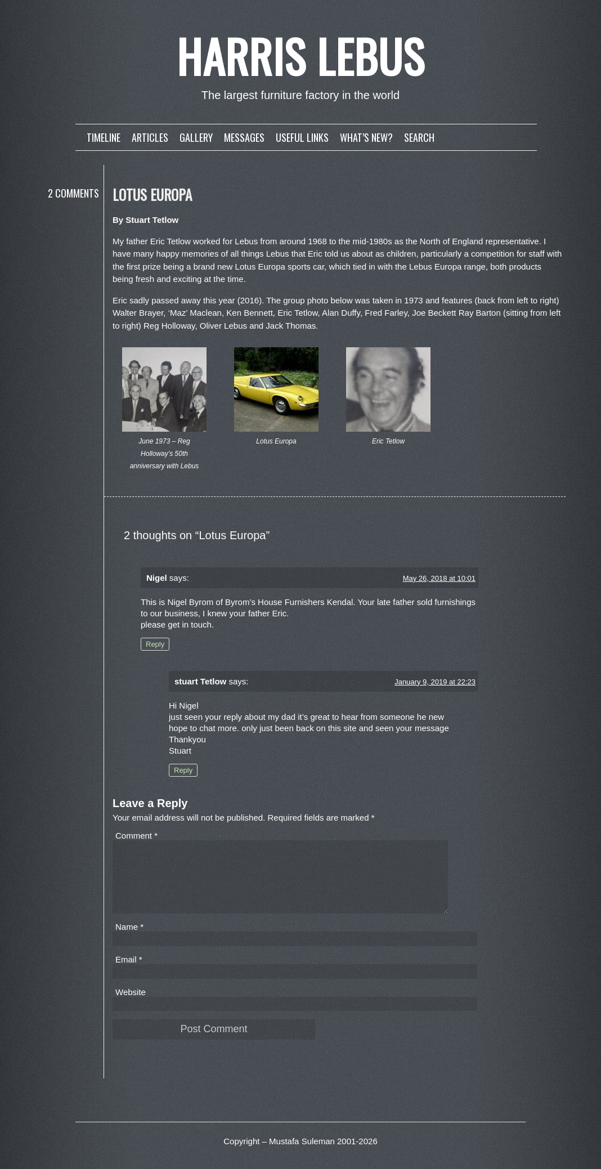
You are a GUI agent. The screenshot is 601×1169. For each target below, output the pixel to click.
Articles (150, 137)
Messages (244, 137)
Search (419, 137)
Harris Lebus (301, 56)
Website (130, 1005)
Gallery (196, 137)
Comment (136, 835)
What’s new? (366, 137)
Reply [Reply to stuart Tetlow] (183, 770)
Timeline (103, 137)
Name (129, 940)
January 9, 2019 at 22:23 (435, 682)
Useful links (302, 137)
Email (128, 973)
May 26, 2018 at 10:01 (439, 578)
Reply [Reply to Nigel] (155, 644)
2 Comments (73, 193)
